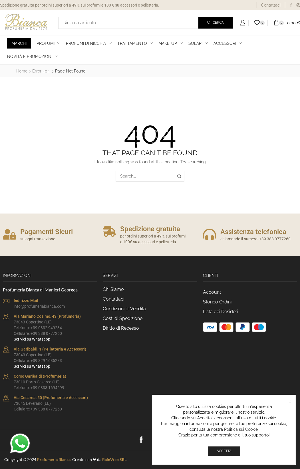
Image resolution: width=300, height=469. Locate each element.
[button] (242, 23)
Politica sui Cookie (241, 429)
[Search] (215, 23)
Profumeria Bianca (54, 459)
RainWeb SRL (114, 459)
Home (21, 71)
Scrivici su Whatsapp (32, 339)
